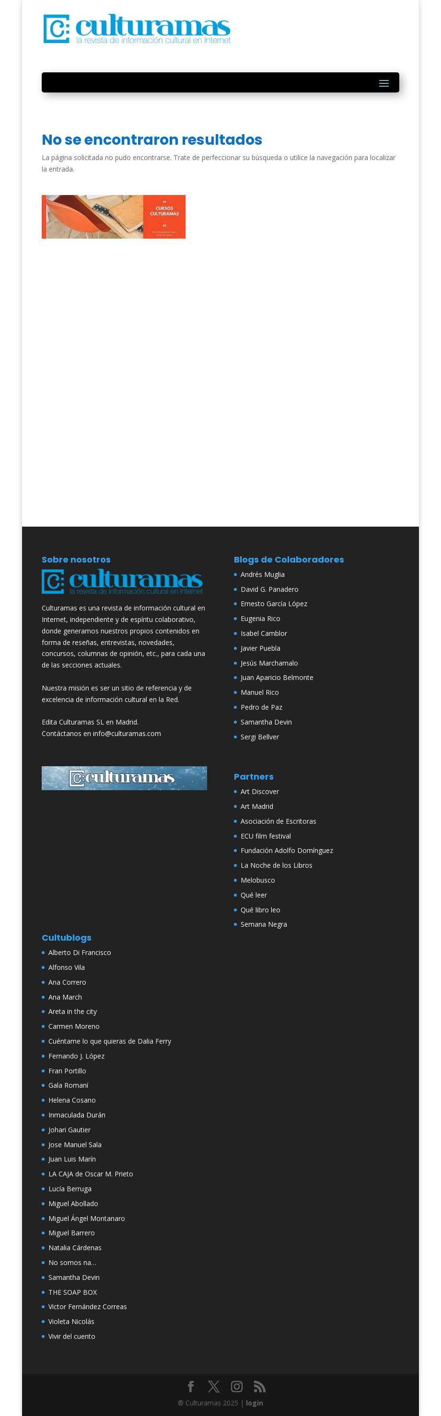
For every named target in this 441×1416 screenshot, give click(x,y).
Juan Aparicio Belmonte (277, 677)
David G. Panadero (270, 589)
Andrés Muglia (263, 574)
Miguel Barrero (71, 1232)
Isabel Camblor (264, 633)
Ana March (65, 997)
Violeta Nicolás (71, 1321)
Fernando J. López (76, 1055)
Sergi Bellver (260, 736)
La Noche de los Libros (277, 865)
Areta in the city (72, 1011)
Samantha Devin (266, 721)
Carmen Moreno (74, 1026)
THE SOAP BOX (72, 1292)
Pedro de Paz (261, 707)
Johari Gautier (69, 1129)
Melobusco (258, 880)
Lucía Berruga (70, 1188)
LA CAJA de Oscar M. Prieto (90, 1173)
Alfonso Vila (66, 967)
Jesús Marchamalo (269, 663)
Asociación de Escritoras (278, 821)
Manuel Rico (260, 692)
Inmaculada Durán (76, 1114)
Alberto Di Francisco (79, 952)
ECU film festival (266, 835)
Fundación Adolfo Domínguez (287, 850)
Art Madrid (257, 806)
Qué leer (254, 894)
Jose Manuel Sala (75, 1144)
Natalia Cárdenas (75, 1247)
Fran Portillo (67, 1070)
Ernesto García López (274, 603)
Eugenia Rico (260, 618)
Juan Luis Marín (72, 1158)
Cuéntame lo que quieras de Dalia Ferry (109, 1041)
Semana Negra (264, 924)
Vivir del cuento (71, 1336)
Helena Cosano (72, 1100)
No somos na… (72, 1262)
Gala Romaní (68, 1085)
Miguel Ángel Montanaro (86, 1218)
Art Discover (260, 791)
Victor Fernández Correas (87, 1306)
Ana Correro (67, 982)
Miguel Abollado (73, 1203)
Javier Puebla (260, 648)
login (254, 1402)
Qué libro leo (260, 909)
